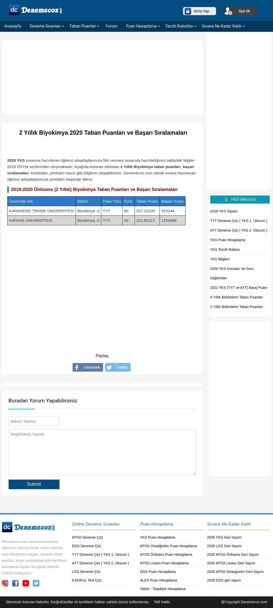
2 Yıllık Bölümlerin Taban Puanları (236, 307)
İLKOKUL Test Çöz (87, 580)
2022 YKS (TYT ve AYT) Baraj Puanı (238, 288)
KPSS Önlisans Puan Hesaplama (166, 554)
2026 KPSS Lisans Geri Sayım (231, 563)
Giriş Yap (201, 11)
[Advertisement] (102, 77)
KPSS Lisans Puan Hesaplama (164, 563)
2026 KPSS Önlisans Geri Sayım (233, 554)
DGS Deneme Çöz (86, 546)
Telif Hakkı (162, 602)
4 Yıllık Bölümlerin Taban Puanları (236, 297)
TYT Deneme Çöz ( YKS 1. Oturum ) (238, 221)
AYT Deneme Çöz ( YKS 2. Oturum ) (238, 230)
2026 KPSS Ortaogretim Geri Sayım (235, 572)
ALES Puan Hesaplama (158, 580)
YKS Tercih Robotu (225, 249)
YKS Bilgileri (220, 259)
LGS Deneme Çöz (86, 572)
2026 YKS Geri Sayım (224, 537)
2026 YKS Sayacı (224, 211)
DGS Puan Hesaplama (158, 572)
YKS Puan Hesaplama (227, 240)
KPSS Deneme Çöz (87, 537)
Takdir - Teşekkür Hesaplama (163, 589)
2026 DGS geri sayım (224, 580)
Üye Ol (244, 11)
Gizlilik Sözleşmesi (16, 573)
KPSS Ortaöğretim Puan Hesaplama (168, 546)
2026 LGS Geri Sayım (224, 546)
